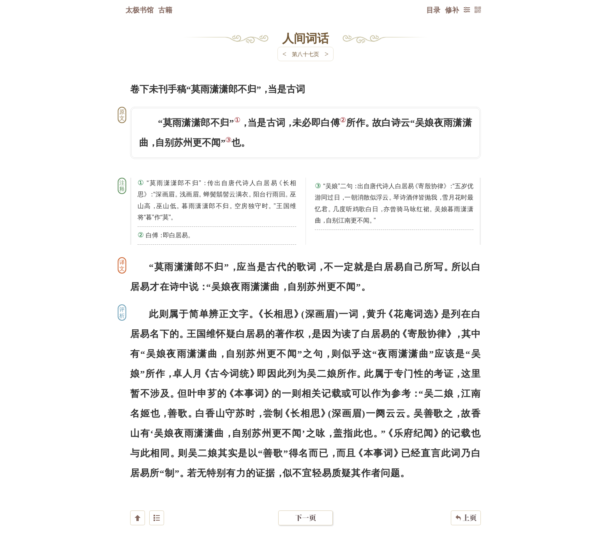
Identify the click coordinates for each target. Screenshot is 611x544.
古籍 (165, 9)
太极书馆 (139, 9)
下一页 (305, 497)
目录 (433, 9)
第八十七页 (305, 54)
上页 (466, 498)
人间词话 (305, 38)
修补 (452, 9)
